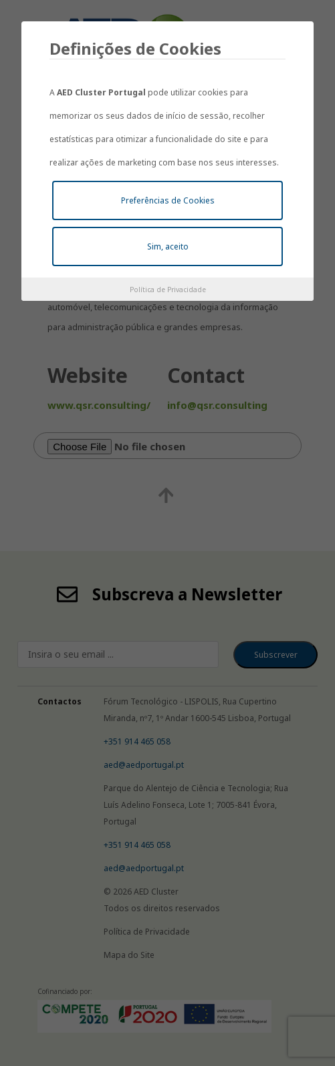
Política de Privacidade (168, 289)
